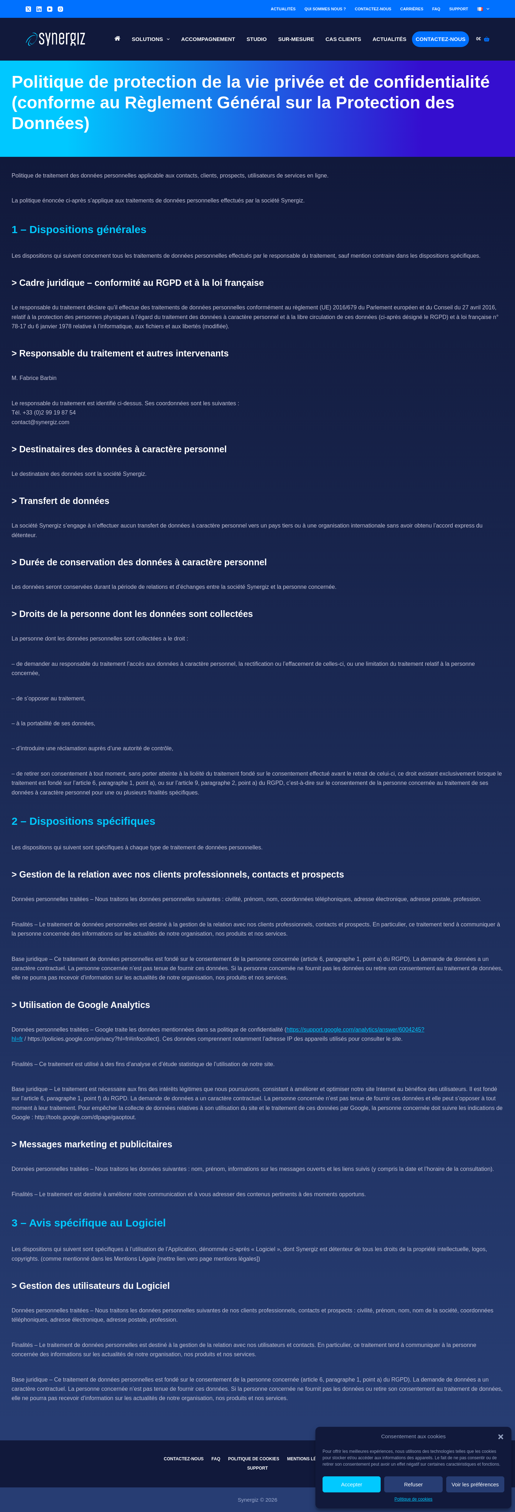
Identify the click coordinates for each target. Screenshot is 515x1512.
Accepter (351, 1484)
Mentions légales (309, 1458)
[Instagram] (60, 9)
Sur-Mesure (296, 39)
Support (458, 9)
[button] (500, 1436)
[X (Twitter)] (28, 9)
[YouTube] (49, 9)
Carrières (411, 9)
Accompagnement (208, 39)
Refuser (413, 1484)
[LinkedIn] (39, 9)
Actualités (283, 9)
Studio (257, 39)
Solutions (152, 39)
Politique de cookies (414, 1499)
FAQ (436, 9)
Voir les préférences (475, 1484)
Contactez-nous (373, 9)
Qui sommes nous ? (325, 9)
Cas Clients (343, 39)
